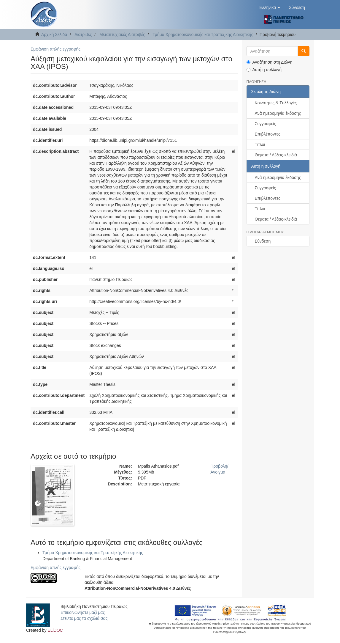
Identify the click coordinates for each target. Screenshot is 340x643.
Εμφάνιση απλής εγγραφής (55, 49)
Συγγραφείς (265, 123)
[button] (270, 7)
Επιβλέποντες (267, 134)
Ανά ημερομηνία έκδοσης (278, 113)
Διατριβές (83, 34)
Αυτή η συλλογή (264, 69)
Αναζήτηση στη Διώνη (270, 62)
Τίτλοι (260, 144)
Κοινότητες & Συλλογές (276, 102)
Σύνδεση (263, 241)
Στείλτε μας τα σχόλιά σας (84, 618)
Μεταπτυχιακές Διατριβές (122, 34)
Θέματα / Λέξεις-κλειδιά (276, 155)
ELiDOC (55, 630)
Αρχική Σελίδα (54, 34)
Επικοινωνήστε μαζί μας (83, 612)
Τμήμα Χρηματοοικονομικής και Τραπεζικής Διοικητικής (202, 34)
